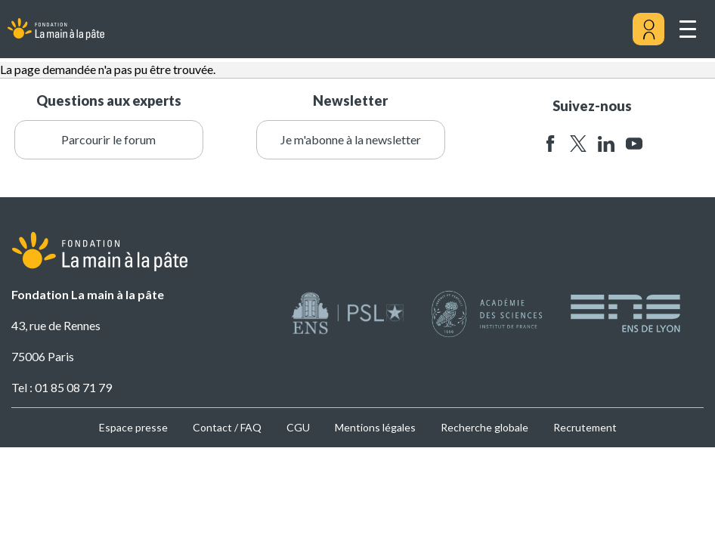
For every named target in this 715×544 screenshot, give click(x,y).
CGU (298, 427)
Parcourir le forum (108, 139)
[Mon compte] (648, 29)
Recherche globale (484, 427)
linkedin (606, 144)
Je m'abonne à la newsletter (350, 139)
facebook (550, 144)
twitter (578, 144)
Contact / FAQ (227, 427)
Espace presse (133, 427)
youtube (634, 144)
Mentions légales (375, 427)
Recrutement (585, 427)
